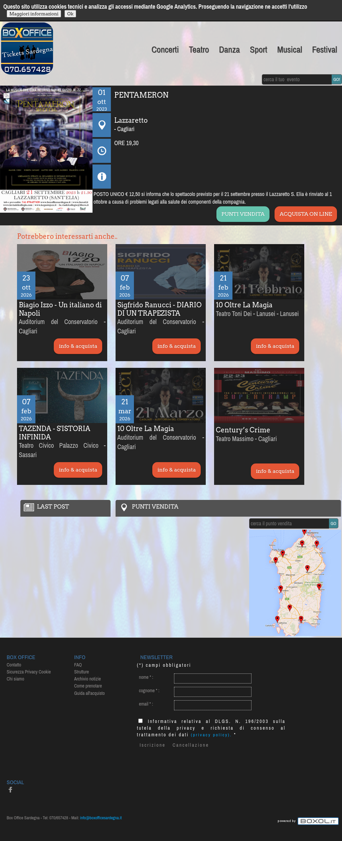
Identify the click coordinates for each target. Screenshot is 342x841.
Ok (70, 13)
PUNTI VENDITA (243, 214)
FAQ (78, 665)
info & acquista (78, 346)
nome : (146, 677)
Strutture (81, 672)
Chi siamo (15, 679)
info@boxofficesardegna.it (101, 818)
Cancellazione (191, 745)
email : (146, 704)
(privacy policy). (211, 735)
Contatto (14, 665)
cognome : (149, 691)
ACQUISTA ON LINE (306, 214)
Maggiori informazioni (33, 13)
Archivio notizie (87, 679)
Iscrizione (153, 745)
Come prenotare (88, 686)
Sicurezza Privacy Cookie (29, 672)
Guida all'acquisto (89, 693)
